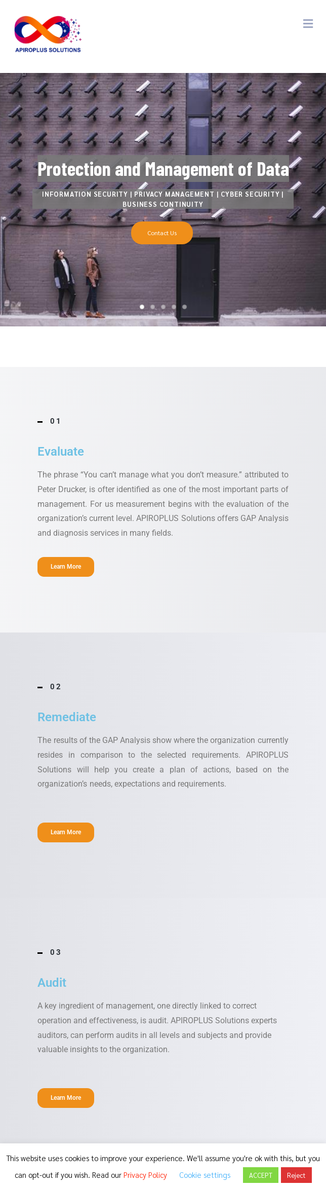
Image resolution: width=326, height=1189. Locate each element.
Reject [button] (296, 1175)
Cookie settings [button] (204, 1174)
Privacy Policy (145, 1174)
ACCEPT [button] (260, 1175)
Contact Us (162, 233)
